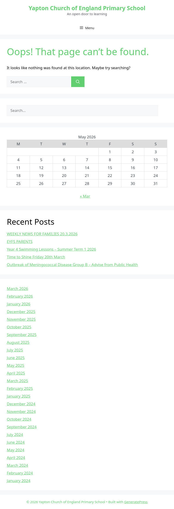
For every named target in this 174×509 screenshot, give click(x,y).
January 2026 (18, 303)
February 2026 (20, 296)
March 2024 (17, 465)
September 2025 (21, 334)
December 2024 (21, 403)
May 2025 (15, 365)
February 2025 (20, 388)
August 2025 (18, 342)
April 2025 (16, 373)
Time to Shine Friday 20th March (36, 256)
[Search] (78, 81)
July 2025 (15, 350)
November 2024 (21, 411)
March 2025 (17, 380)
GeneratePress (135, 502)
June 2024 (16, 442)
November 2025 (21, 319)
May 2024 (15, 449)
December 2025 (21, 311)
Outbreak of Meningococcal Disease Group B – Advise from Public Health (72, 264)
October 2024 (19, 419)
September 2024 (21, 426)
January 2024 (18, 480)
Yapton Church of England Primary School (87, 8)
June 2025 (16, 357)
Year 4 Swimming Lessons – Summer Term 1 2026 (51, 249)
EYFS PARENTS (20, 241)
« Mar (85, 196)
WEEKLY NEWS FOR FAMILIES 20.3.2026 (42, 233)
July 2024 (15, 434)
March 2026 (17, 288)
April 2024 (16, 457)
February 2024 (20, 473)
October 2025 (19, 327)
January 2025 (18, 396)
